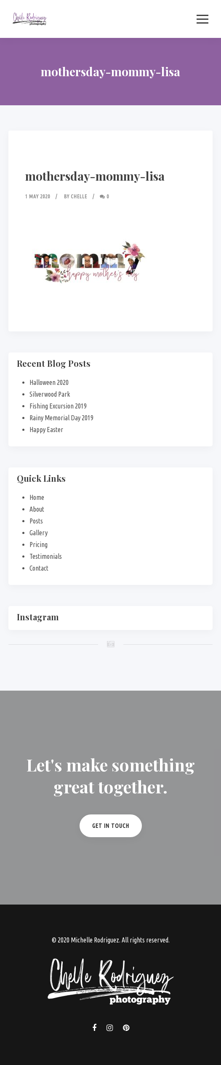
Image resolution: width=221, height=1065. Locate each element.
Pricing (38, 544)
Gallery (38, 533)
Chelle (79, 196)
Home (36, 497)
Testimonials (45, 556)
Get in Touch (110, 825)
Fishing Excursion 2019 (58, 406)
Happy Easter (46, 429)
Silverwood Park (49, 394)
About (36, 509)
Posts (36, 521)
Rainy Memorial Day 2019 (61, 418)
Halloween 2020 (49, 382)
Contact (38, 568)
